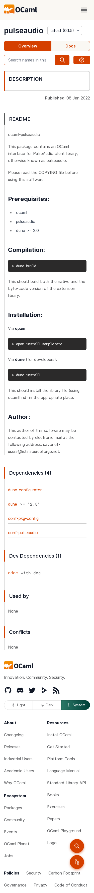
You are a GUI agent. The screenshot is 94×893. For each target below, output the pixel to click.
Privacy (40, 885)
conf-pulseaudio (23, 532)
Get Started (58, 746)
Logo (52, 842)
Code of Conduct (70, 885)
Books (53, 794)
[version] (64, 30)
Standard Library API (66, 782)
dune (12, 504)
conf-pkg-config (23, 518)
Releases (12, 746)
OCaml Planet (16, 843)
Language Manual (63, 770)
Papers (53, 818)
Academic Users (19, 770)
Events (10, 831)
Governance (15, 885)
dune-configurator (25, 489)
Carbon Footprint (64, 873)
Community (14, 819)
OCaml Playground (64, 830)
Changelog (14, 734)
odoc (13, 572)
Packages (13, 807)
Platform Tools (61, 758)
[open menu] (84, 10)
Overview (27, 45)
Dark (47, 705)
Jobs (8, 855)
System (75, 705)
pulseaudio (23, 30)
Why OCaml (15, 782)
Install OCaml (59, 734)
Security (33, 873)
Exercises (56, 806)
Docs (70, 45)
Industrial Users (18, 758)
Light (18, 705)
